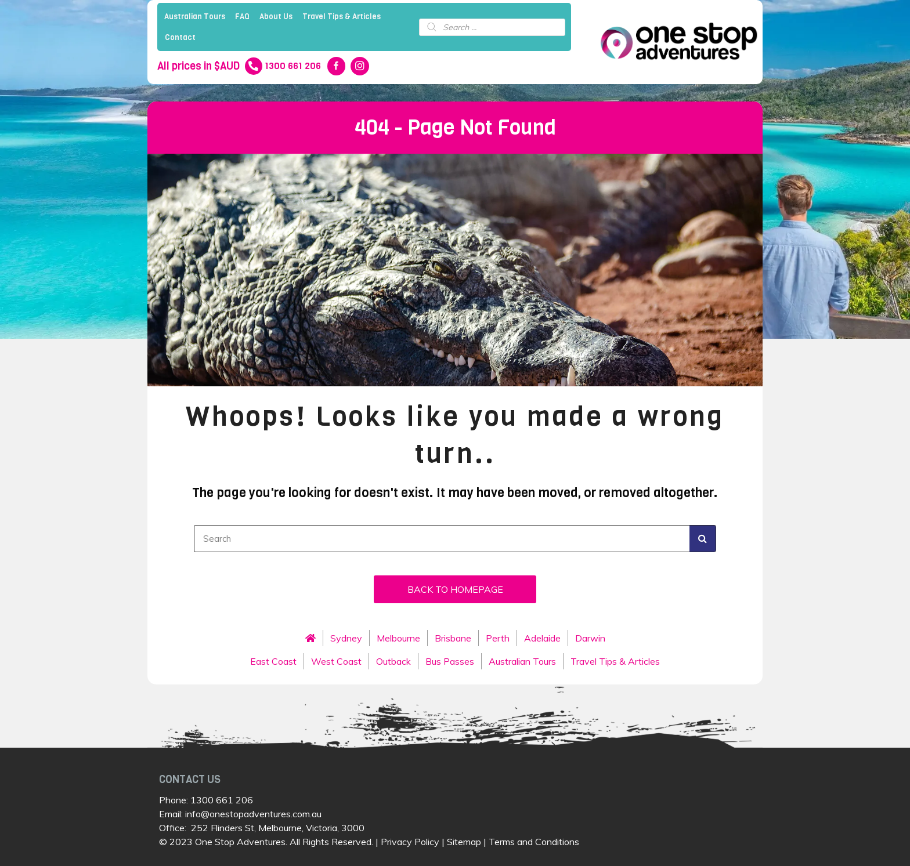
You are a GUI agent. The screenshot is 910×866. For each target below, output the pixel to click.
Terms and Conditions (534, 841)
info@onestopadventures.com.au (253, 814)
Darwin (590, 638)
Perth (498, 638)
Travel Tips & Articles (341, 16)
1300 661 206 (221, 800)
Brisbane (453, 638)
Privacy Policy (410, 841)
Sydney (346, 638)
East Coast (273, 661)
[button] (455, 589)
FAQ (242, 16)
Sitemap (464, 841)
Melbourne (398, 638)
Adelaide (542, 638)
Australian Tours (194, 16)
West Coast (336, 661)
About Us (275, 16)
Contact (180, 37)
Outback (393, 661)
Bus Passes (449, 661)
